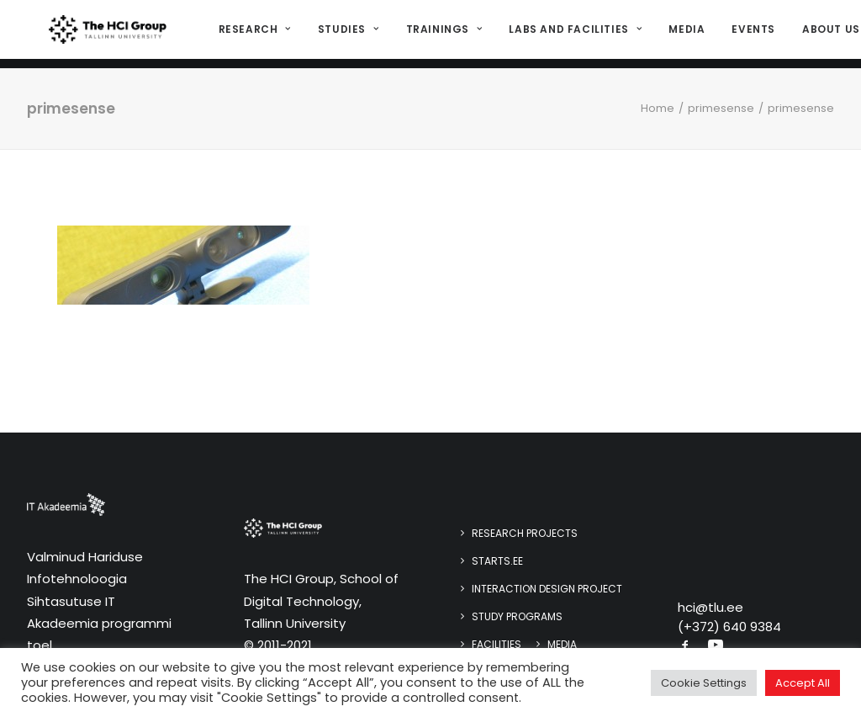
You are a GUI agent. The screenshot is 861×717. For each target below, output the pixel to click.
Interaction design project (547, 589)
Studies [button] (344, 34)
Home (657, 108)
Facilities (496, 644)
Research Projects (525, 533)
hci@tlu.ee (710, 607)
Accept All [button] (802, 683)
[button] (685, 647)
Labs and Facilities (570, 34)
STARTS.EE (497, 561)
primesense (721, 108)
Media (682, 34)
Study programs (517, 616)
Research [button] (250, 34)
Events (749, 34)
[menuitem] (256, 34)
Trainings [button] (440, 34)
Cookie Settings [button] (704, 683)
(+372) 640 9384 (729, 626)
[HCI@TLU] (105, 34)
